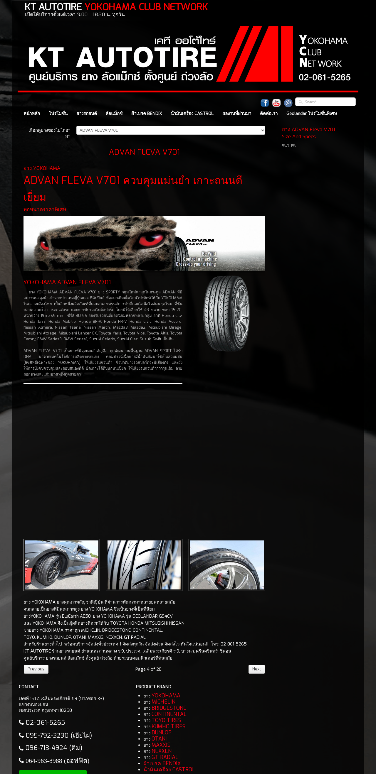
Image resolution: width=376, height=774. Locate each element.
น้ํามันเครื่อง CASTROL (192, 113)
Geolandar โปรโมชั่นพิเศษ (311, 113)
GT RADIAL (165, 757)
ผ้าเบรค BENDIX (146, 113)
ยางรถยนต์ (86, 113)
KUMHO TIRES (168, 726)
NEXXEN (162, 751)
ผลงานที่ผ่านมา (236, 113)
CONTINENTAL (169, 714)
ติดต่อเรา (269, 113)
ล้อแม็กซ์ (114, 113)
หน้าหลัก (32, 113)
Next (256, 669)
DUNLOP (162, 732)
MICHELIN (163, 701)
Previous (36, 669)
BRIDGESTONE (169, 708)
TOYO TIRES (166, 720)
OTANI (159, 738)
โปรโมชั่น (58, 113)
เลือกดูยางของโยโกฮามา (49, 133)
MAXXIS (161, 744)
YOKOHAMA (166, 695)
